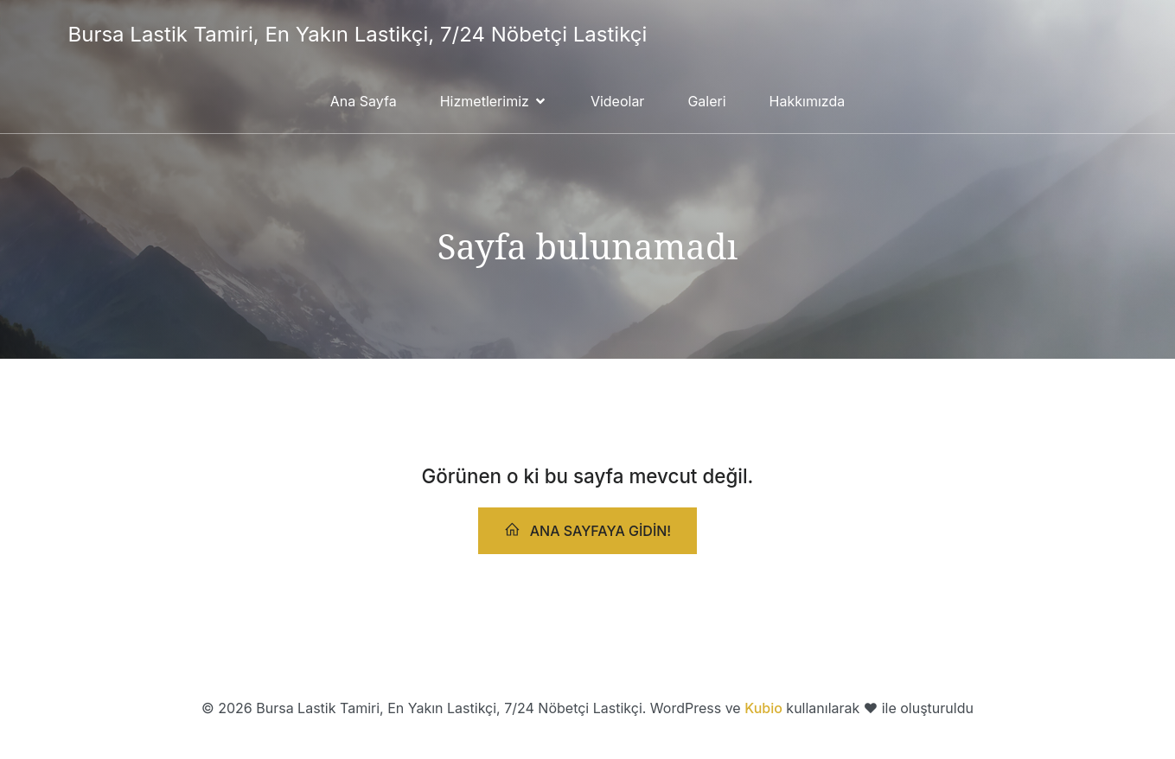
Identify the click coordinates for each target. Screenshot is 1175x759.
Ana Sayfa (363, 101)
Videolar (618, 101)
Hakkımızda (807, 101)
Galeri (706, 101)
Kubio (763, 708)
